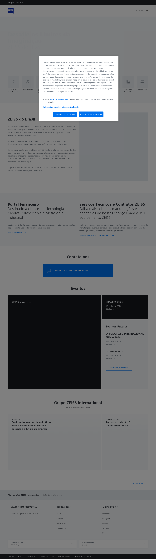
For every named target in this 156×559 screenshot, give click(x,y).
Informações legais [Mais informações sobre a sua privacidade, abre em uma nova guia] (70, 107)
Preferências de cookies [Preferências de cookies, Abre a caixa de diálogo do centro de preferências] (65, 114)
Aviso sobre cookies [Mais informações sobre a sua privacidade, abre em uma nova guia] (51, 107)
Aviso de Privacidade (59, 99)
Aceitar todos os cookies (91, 114)
